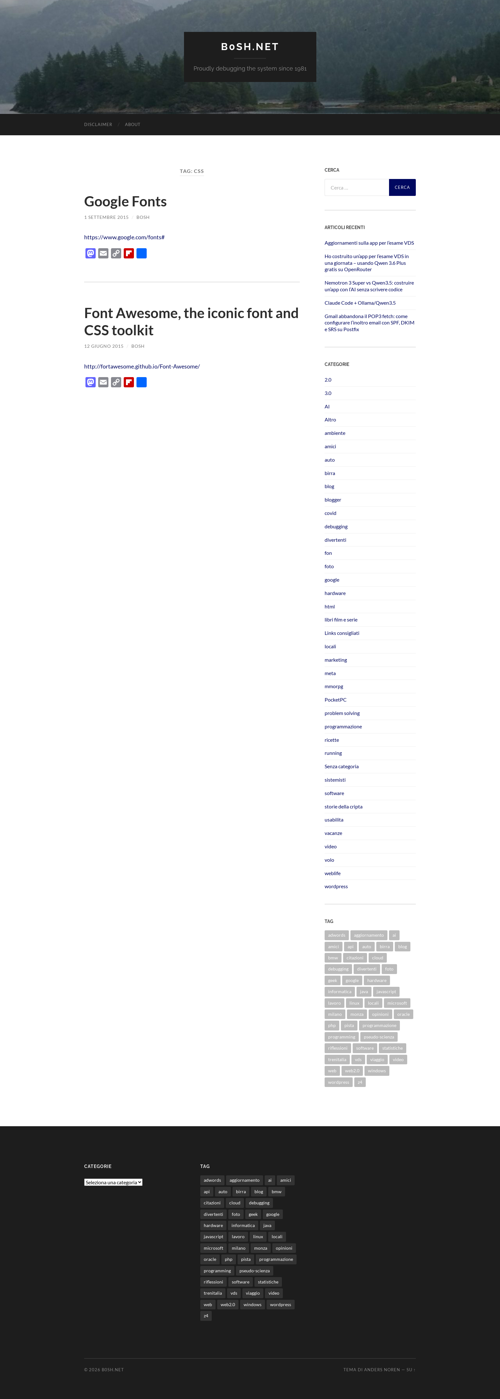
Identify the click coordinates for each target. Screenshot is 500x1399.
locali (330, 646)
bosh (143, 217)
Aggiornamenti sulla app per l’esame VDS (369, 242)
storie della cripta (344, 806)
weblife (333, 873)
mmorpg (334, 686)
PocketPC (336, 699)
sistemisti (335, 779)
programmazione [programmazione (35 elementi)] (379, 1025)
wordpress (336, 886)
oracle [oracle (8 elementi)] (403, 1013)
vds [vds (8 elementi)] (358, 1059)
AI (327, 406)
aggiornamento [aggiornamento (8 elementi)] (369, 935)
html (330, 606)
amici (330, 446)
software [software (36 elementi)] (365, 1048)
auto (330, 459)
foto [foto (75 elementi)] (389, 968)
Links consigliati (342, 633)
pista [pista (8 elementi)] (349, 1025)
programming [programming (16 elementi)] (341, 1036)
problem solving (342, 713)
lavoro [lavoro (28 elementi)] (334, 1002)
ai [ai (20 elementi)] (394, 935)
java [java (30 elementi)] (364, 991)
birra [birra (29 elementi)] (385, 946)
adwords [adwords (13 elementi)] (336, 935)
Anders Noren (382, 1369)
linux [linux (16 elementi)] (354, 1002)
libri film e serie (341, 619)
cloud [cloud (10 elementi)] (377, 957)
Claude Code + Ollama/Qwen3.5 (360, 302)
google (332, 579)
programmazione (343, 726)
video (331, 846)
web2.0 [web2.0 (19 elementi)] (352, 1070)
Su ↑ (411, 1369)
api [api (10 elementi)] (351, 946)
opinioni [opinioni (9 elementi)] (380, 1013)
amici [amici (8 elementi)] (333, 946)
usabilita (334, 819)
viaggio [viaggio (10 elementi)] (377, 1059)
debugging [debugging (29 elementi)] (338, 968)
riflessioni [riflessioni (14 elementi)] (338, 1048)
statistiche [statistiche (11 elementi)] (392, 1048)
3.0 (328, 393)
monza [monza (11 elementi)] (357, 1013)
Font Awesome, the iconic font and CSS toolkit (181, 321)
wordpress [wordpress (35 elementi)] (338, 1081)
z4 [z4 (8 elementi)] (360, 1081)
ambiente (335, 433)
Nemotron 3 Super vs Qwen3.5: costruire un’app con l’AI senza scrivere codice (369, 285)
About (133, 124)
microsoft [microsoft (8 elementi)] (397, 1002)
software (334, 793)
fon (328, 553)
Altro (330, 419)
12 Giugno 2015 (104, 346)
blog (329, 486)
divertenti (335, 539)
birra (330, 473)
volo (329, 859)
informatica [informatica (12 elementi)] (339, 991)
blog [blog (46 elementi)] (402, 946)
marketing (336, 659)
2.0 (328, 379)
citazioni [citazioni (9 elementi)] (355, 957)
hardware (335, 593)
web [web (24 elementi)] (332, 1070)
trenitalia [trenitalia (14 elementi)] (337, 1059)
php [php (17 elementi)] (332, 1025)
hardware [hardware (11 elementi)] (376, 980)
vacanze (333, 833)
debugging (336, 526)
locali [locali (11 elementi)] (373, 1002)
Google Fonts (126, 200)
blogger (333, 499)
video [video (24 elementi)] (398, 1059)
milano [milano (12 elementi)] (335, 1013)
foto (329, 566)
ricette (332, 739)
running (333, 753)
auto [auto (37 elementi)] (366, 946)
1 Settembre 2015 (106, 217)
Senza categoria (342, 766)
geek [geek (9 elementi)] (332, 980)
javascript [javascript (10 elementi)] (386, 991)
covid (330, 513)
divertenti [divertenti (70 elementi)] (367, 968)
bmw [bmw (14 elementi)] (333, 957)
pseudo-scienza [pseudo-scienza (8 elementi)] (379, 1036)
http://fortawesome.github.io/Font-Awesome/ (146, 365)
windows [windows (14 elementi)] (377, 1070)
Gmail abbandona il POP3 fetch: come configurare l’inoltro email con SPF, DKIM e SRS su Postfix (370, 322)
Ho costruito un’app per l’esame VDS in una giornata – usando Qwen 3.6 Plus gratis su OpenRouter (367, 262)
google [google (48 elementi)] (352, 980)
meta (330, 673)
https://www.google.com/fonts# (126, 237)
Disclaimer (98, 124)
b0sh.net (250, 46)
